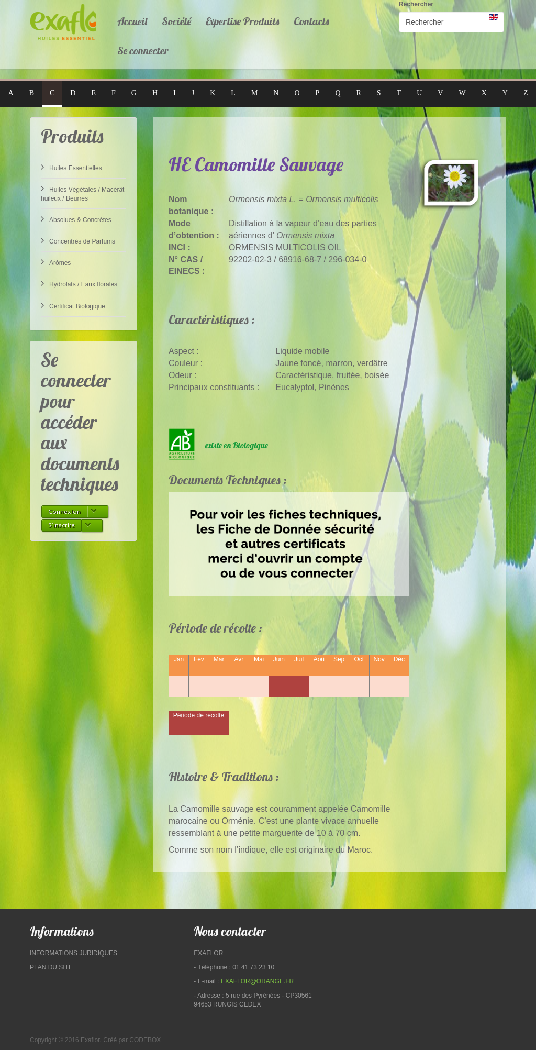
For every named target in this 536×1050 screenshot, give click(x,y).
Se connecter (143, 50)
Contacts (311, 21)
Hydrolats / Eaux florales (79, 283)
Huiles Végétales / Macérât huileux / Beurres (82, 193)
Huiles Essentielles (71, 167)
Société (176, 21)
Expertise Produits (242, 21)
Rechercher (416, 4)
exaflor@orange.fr (257, 981)
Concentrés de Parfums (78, 240)
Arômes (56, 262)
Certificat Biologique (73, 305)
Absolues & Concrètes (76, 219)
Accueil (132, 21)
